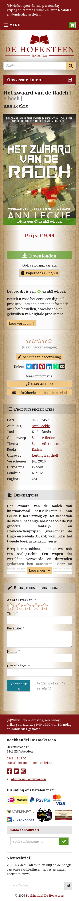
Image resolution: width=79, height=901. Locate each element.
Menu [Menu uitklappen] (14, 25)
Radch (37, 449)
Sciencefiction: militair (50, 443)
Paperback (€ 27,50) (39, 273)
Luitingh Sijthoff (45, 455)
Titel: (11, 613)
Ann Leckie (41, 426)
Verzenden (18, 686)
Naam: (12, 651)
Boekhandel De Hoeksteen (45, 895)
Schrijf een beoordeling (39, 357)
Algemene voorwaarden (28, 779)
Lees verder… (22, 323)
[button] (72, 25)
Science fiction (43, 437)
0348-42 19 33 (39, 384)
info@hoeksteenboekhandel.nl (39, 392)
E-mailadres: (17, 666)
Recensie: (14, 628)
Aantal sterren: (20, 600)
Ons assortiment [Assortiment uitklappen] (25, 80)
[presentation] (34, 701)
